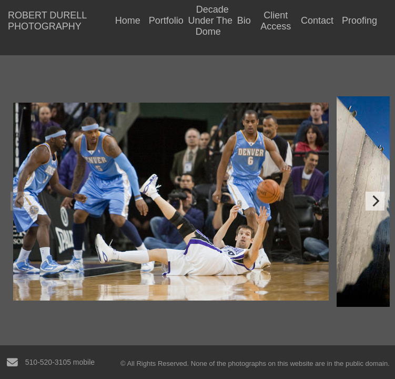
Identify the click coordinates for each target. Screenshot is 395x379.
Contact (317, 20)
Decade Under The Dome (210, 20)
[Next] (375, 201)
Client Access (275, 21)
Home (127, 20)
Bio (244, 20)
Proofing (359, 20)
